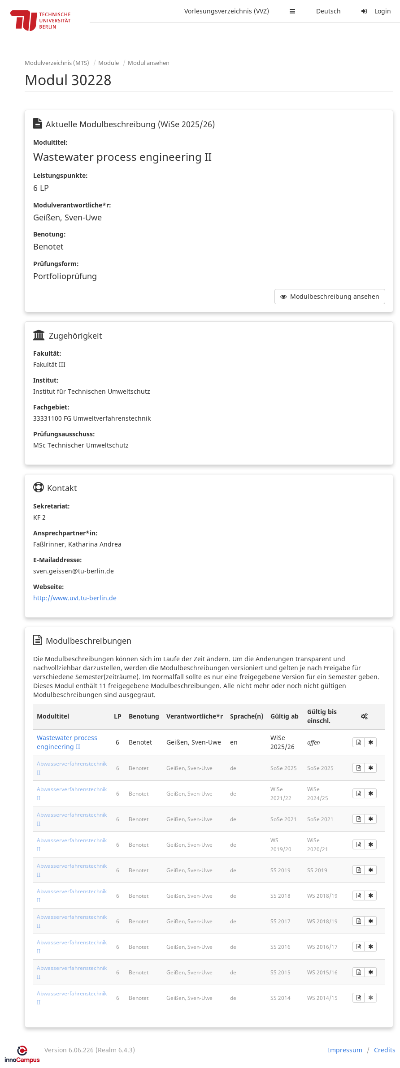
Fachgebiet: (51, 407)
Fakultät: (47, 353)
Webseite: (48, 586)
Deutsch (328, 11)
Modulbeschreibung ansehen (329, 296)
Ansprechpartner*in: (65, 533)
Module (108, 63)
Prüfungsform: (56, 263)
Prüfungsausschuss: (64, 434)
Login (375, 11)
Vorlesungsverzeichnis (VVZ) (226, 11)
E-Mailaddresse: (57, 560)
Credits (385, 1050)
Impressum (345, 1050)
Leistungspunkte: (60, 175)
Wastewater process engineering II (67, 742)
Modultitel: (50, 142)
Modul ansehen (149, 63)
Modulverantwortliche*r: (72, 205)
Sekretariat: (51, 506)
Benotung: (49, 234)
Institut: (46, 380)
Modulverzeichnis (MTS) (57, 63)
